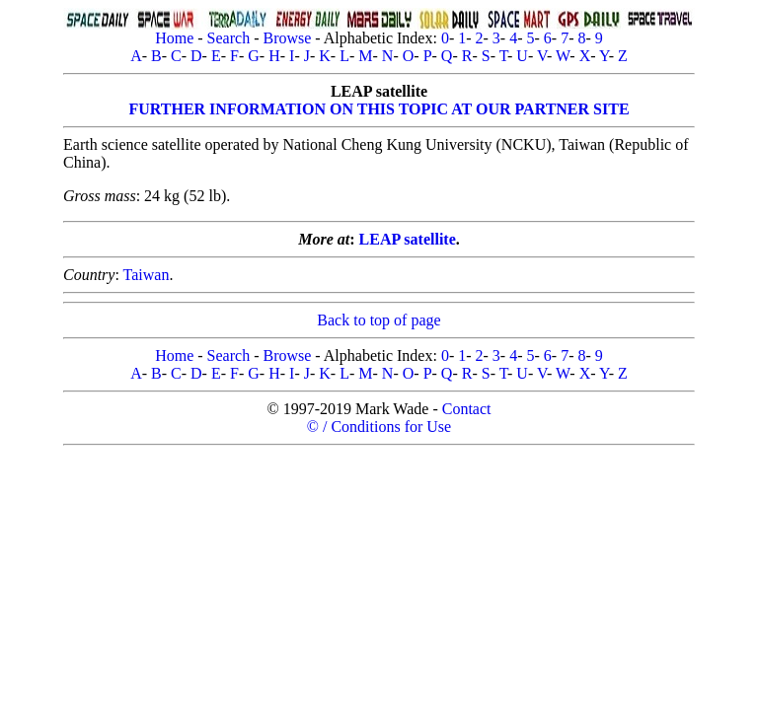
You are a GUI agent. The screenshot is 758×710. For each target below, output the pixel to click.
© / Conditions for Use (379, 426)
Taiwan (146, 274)
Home (174, 38)
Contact (467, 408)
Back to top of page (378, 320)
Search (229, 38)
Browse (287, 38)
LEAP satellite (407, 239)
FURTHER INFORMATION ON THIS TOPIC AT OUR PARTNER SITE (378, 109)
